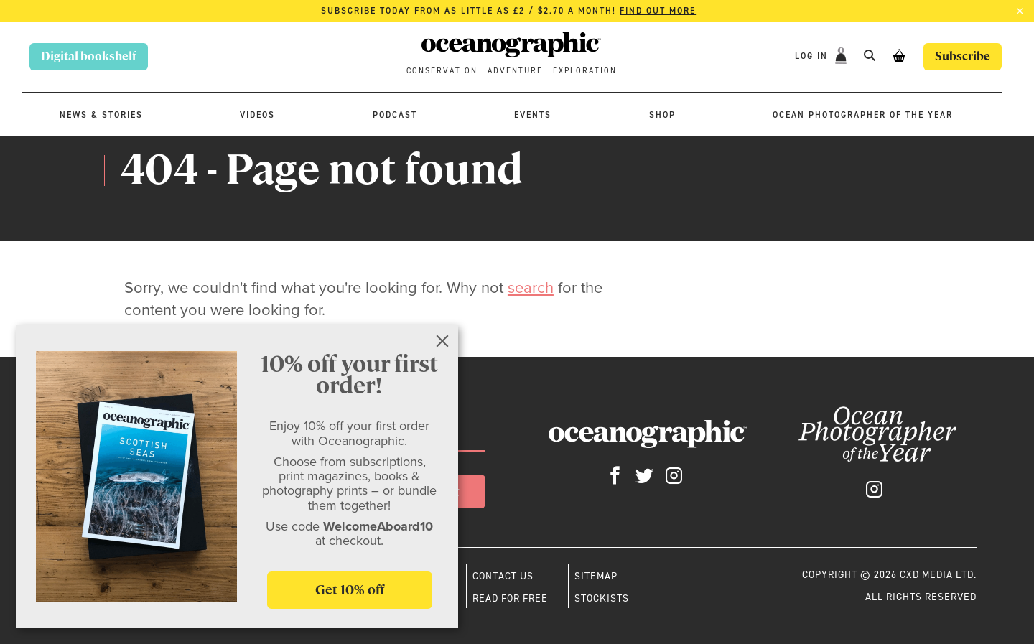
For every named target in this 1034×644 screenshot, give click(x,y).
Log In (813, 56)
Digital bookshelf (88, 56)
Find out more (658, 11)
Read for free (510, 598)
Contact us (503, 575)
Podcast (395, 115)
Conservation (442, 70)
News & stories (101, 115)
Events (532, 115)
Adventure (515, 70)
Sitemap (596, 575)
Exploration (585, 70)
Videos (257, 115)
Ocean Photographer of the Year (863, 115)
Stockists (601, 598)
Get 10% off (349, 590)
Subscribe (962, 56)
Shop (662, 115)
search (531, 287)
